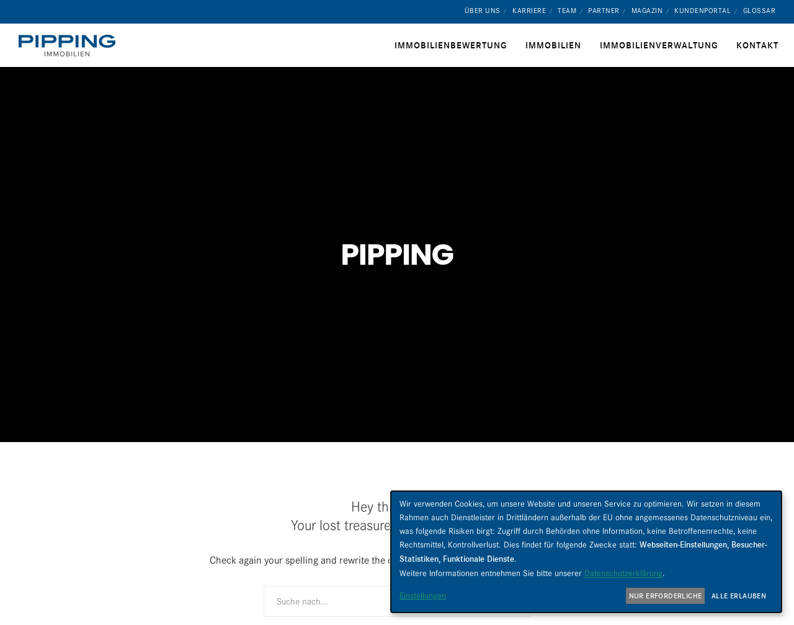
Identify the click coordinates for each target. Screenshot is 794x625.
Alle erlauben (738, 596)
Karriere (529, 10)
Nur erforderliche (665, 596)
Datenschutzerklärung (623, 573)
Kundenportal (702, 10)
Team (567, 10)
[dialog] (586, 552)
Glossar (759, 10)
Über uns (483, 10)
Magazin (647, 10)
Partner (604, 10)
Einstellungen (422, 595)
